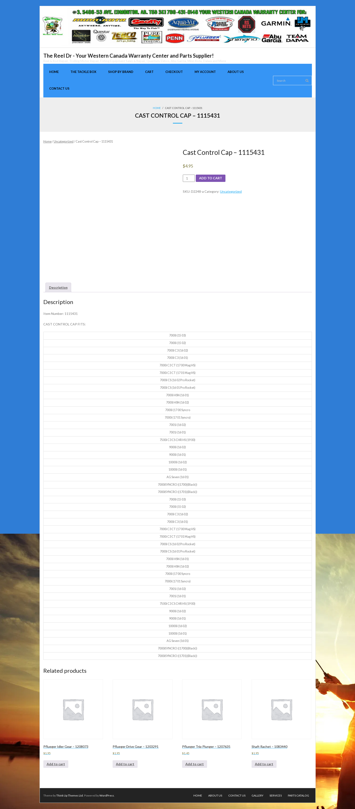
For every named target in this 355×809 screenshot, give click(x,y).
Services (275, 795)
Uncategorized (63, 141)
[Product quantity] (189, 178)
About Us (215, 795)
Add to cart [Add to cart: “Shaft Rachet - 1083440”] (264, 764)
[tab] (58, 287)
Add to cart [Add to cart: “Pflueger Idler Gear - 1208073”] (56, 764)
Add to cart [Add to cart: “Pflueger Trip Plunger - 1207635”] (194, 764)
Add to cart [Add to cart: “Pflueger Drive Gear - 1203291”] (125, 764)
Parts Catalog (298, 795)
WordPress (106, 795)
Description (58, 287)
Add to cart (210, 178)
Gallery (257, 795)
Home (157, 107)
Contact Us (236, 795)
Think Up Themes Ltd (69, 795)
